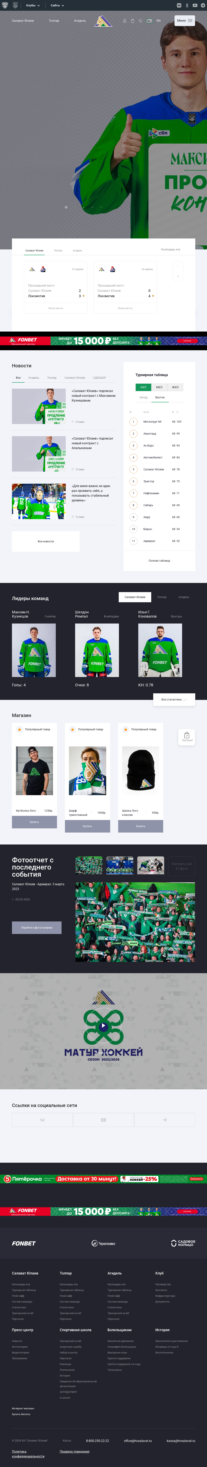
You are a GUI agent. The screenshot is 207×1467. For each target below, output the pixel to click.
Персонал (18, 1318)
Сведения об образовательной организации (71, 1386)
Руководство (164, 1284)
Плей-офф (18, 1295)
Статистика (19, 1307)
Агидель (80, 20)
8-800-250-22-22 (97, 1446)
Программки (20, 1358)
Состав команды (23, 1301)
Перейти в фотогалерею (36, 927)
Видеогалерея (21, 1352)
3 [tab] (83, 207)
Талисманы (115, 1369)
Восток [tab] (160, 397)
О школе (65, 1402)
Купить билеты (22, 1418)
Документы (163, 1301)
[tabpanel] (103, 130)
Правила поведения (74, 1456)
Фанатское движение (121, 1340)
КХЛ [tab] (143, 387)
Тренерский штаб (23, 1313)
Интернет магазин (24, 1413)
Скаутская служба (72, 1346)
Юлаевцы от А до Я (167, 1346)
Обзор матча (55, 308)
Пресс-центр (22, 1330)
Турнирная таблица (25, 1290)
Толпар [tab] (66, 249)
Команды (66, 1364)
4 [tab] (92, 207)
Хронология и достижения (172, 1340)
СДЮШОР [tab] (99, 377)
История (65, 1375)
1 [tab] (66, 207)
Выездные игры (118, 1352)
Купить (34, 822)
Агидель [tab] (90, 249)
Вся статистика (174, 699)
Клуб (159, 1273)
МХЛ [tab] (159, 387)
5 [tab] (101, 207)
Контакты (162, 1290)
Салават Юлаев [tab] (37, 249)
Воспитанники (164, 1352)
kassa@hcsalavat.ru (181, 1446)
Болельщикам (120, 1330)
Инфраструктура (166, 1295)
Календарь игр (170, 249)
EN (159, 20)
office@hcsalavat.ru (138, 1446)
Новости (17, 1340)
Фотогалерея (20, 1346)
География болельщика (123, 1346)
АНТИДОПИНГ (69, 1396)
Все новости (46, 541)
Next (199, 130)
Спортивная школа (75, 1330)
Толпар (54, 20)
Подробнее (28, 207)
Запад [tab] (143, 397)
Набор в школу (69, 1352)
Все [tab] (18, 377)
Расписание (67, 1369)
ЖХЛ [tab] (175, 387)
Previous (7, 130)
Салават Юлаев (23, 20)
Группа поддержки (120, 1358)
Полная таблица (159, 560)
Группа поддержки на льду (125, 1364)
